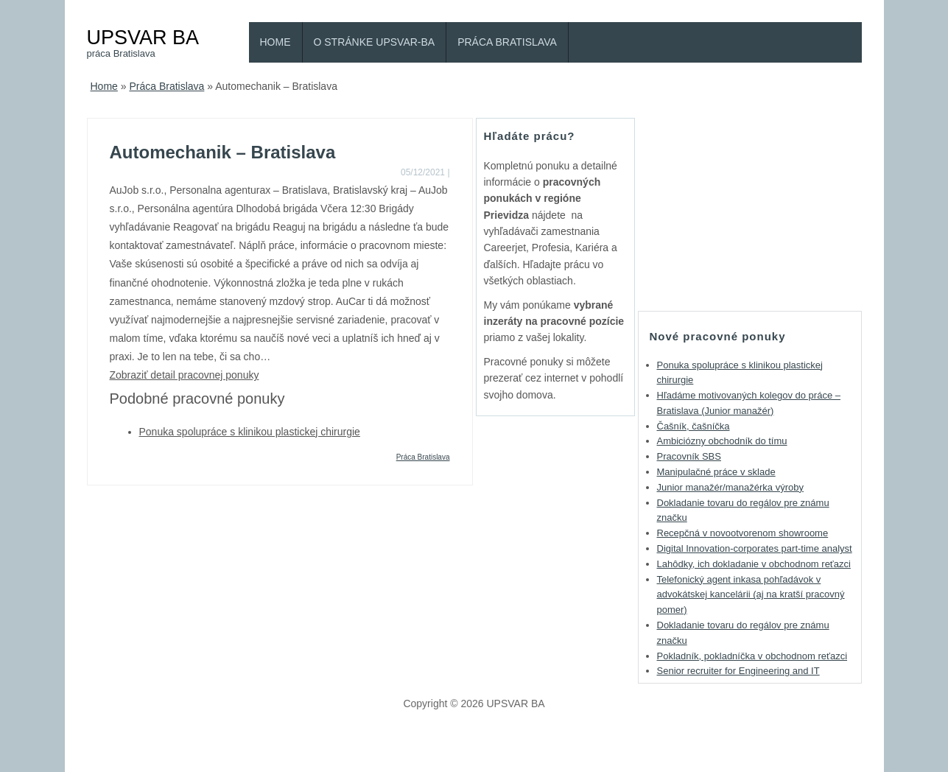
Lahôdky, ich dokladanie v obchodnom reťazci (754, 563)
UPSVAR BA (143, 37)
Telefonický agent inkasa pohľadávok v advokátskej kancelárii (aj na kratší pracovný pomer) (751, 595)
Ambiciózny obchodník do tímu (722, 440)
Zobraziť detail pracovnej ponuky (184, 375)
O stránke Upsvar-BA (374, 42)
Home (275, 42)
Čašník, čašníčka (693, 426)
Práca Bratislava (507, 42)
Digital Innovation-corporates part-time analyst (754, 548)
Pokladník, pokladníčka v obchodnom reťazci (752, 656)
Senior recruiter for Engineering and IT (738, 670)
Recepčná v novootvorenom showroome (743, 532)
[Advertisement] (749, 210)
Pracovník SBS (689, 456)
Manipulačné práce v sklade (716, 471)
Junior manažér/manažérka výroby (730, 487)
